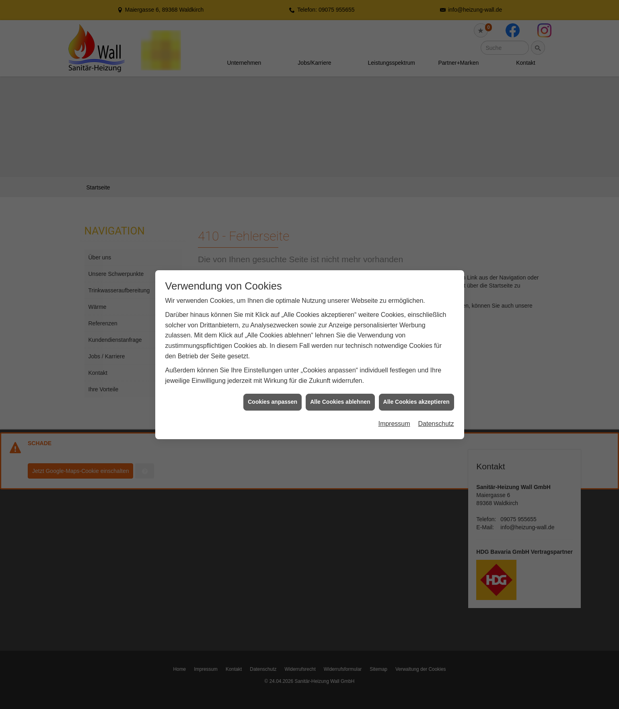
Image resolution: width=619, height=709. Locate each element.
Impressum (394, 403)
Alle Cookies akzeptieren (416, 381)
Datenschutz (436, 403)
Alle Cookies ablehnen (340, 381)
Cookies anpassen (272, 381)
